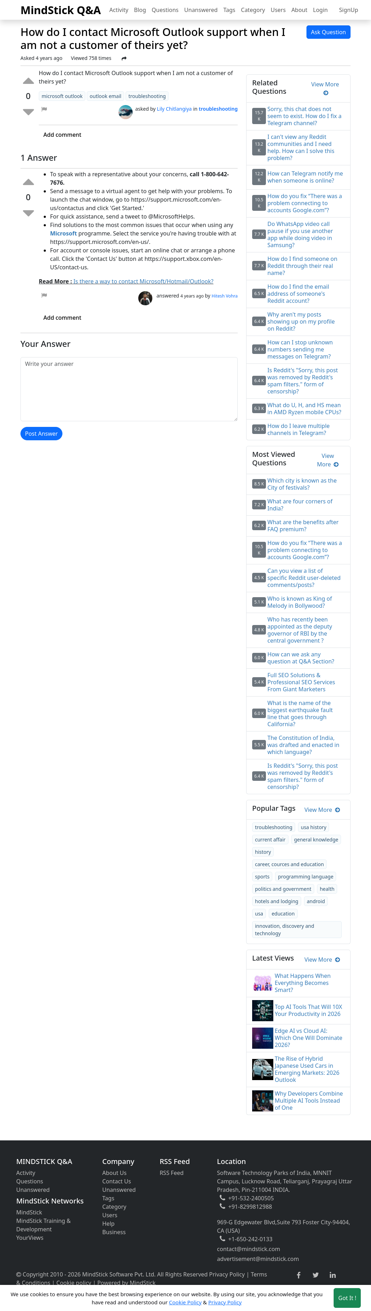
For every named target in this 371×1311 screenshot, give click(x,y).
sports (262, 876)
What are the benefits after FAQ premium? (303, 526)
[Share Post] (124, 58)
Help (108, 1223)
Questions (165, 10)
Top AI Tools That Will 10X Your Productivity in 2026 (308, 1010)
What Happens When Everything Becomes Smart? (303, 982)
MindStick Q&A (60, 9)
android (316, 901)
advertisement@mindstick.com (258, 1259)
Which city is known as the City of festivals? (301, 484)
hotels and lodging (276, 901)
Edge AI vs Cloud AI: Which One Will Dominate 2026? (308, 1037)
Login (320, 10)
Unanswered (201, 10)
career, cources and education (289, 864)
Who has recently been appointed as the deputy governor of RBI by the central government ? (299, 630)
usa (259, 913)
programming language (305, 876)
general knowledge (316, 839)
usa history (313, 827)
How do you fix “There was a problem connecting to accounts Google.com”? (304, 549)
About (299, 10)
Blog (140, 10)
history (263, 852)
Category (253, 10)
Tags (229, 10)
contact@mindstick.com (248, 1249)
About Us (114, 1173)
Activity (118, 10)
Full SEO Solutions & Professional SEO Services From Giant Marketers (301, 682)
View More (325, 88)
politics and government (283, 889)
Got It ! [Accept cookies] (347, 1298)
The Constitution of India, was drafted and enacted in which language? (303, 744)
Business (114, 1232)
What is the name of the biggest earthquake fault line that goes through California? (300, 713)
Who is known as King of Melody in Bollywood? (299, 602)
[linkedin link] (332, 1275)
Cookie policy (73, 1283)
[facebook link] (298, 1275)
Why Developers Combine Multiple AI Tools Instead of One (309, 1100)
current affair (270, 839)
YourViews (29, 1238)
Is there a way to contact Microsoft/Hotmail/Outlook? (143, 281)
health (327, 889)
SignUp (348, 10)
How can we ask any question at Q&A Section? (300, 658)
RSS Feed (172, 1173)
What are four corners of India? (299, 505)
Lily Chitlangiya (174, 108)
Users (278, 10)
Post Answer (41, 433)
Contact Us (116, 1181)
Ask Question (328, 32)
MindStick (29, 1212)
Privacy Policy (227, 1274)
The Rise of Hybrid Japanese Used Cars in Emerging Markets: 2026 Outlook (307, 1069)
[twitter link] (316, 1275)
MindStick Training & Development (43, 1225)
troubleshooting (273, 827)
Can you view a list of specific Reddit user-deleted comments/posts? (304, 577)
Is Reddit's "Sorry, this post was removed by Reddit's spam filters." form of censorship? (302, 776)
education (283, 913)
